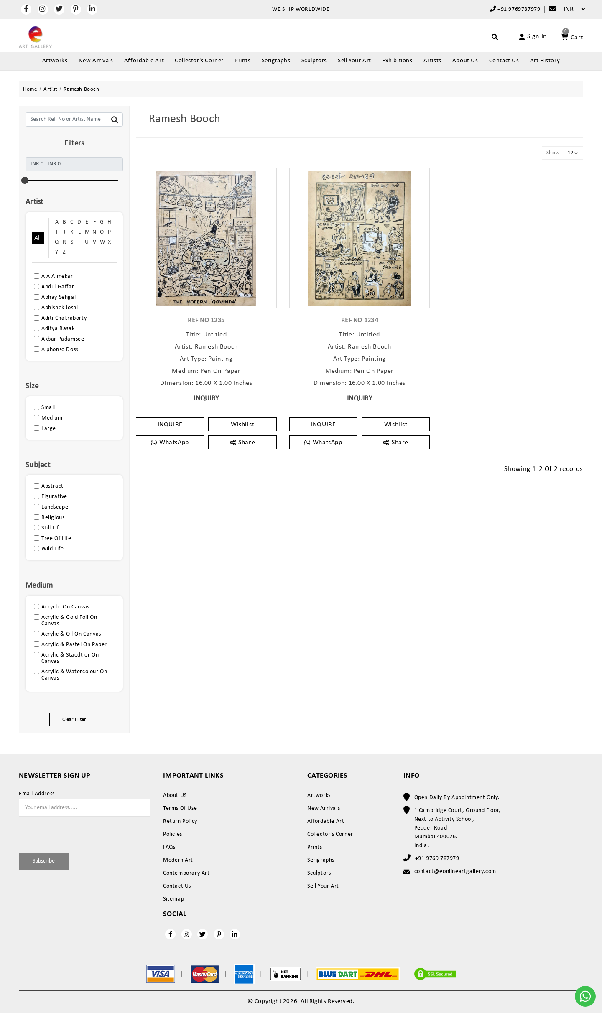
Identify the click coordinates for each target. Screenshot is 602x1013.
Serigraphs (276, 61)
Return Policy (180, 821)
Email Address (37, 794)
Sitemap (173, 899)
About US (175, 795)
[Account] (523, 36)
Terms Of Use (180, 808)
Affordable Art (144, 61)
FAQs (169, 847)
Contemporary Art (186, 873)
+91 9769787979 (515, 9)
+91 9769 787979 (437, 858)
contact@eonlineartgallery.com (455, 871)
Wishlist (242, 424)
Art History (545, 61)
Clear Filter (74, 719)
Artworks (55, 61)
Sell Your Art (354, 61)
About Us (465, 61)
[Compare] (548, 9)
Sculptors (314, 61)
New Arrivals (96, 61)
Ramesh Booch (216, 347)
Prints (243, 61)
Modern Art (178, 860)
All (38, 238)
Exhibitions (397, 61)
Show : (554, 152)
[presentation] (68, 833)
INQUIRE (170, 424)
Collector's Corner (199, 61)
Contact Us (504, 61)
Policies (172, 834)
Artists (432, 61)
